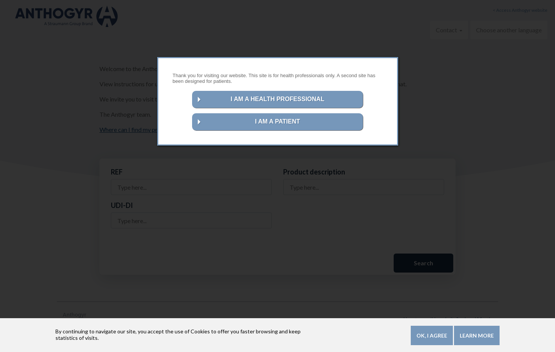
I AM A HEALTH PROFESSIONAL (278, 99)
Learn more (477, 337)
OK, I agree (431, 337)
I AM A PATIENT (277, 121)
